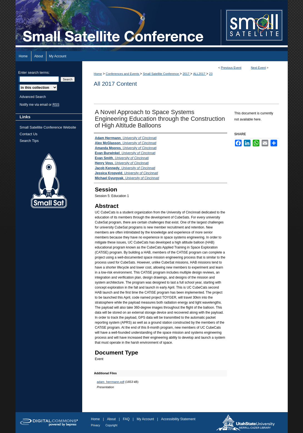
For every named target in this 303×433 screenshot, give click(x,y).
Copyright (111, 425)
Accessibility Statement (178, 419)
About (111, 419)
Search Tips (29, 141)
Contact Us (28, 134)
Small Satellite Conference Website (48, 127)
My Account (145, 419)
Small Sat (49, 181)
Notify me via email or (39, 105)
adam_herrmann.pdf (110, 381)
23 (210, 73)
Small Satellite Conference (161, 73)
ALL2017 (199, 73)
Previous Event (231, 67)
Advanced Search (33, 97)
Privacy (95, 425)
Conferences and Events (123, 73)
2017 (186, 73)
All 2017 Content (115, 83)
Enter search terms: (34, 72)
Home (98, 73)
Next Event (258, 67)
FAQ (126, 419)
